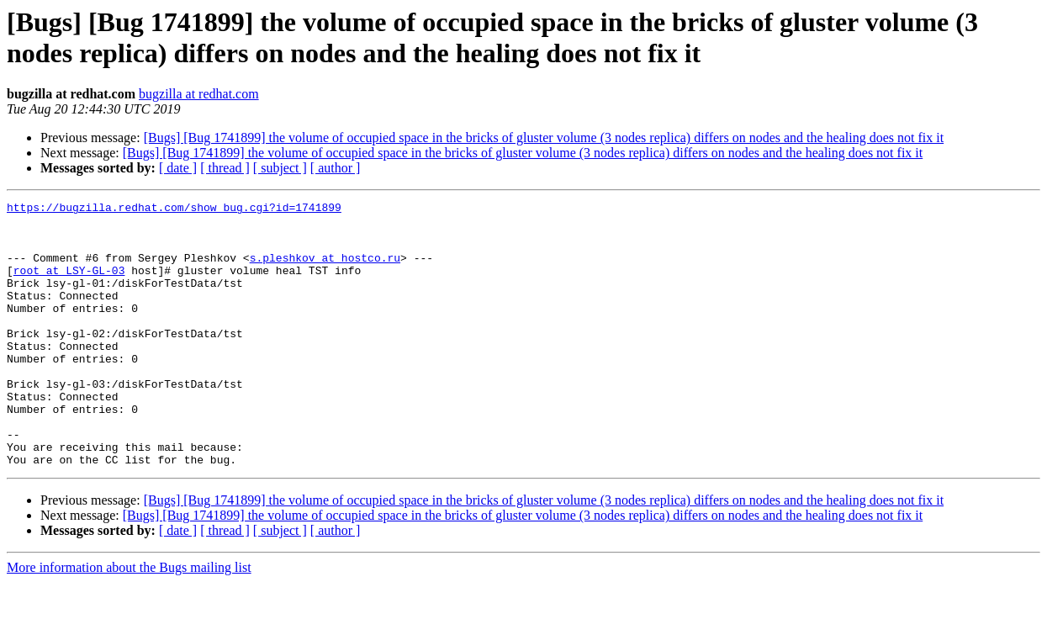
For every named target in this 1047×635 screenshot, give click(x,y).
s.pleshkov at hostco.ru (325, 270)
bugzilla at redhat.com (199, 94)
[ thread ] (225, 168)
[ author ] (335, 168)
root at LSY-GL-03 (69, 285)
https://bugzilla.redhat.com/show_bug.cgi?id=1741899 (174, 209)
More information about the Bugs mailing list (129, 620)
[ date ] (178, 168)
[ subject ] (280, 168)
